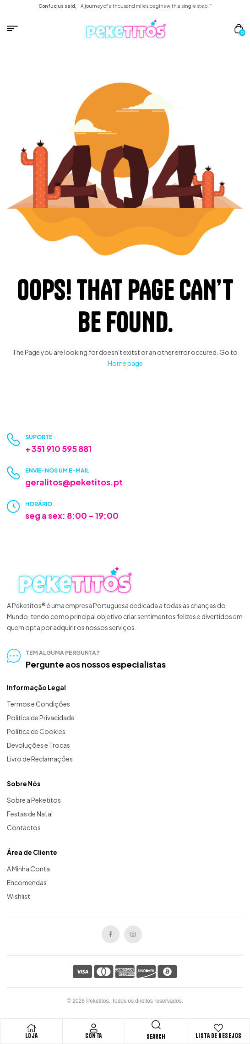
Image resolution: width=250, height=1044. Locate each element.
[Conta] (93, 1028)
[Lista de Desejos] (218, 1028)
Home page (125, 363)
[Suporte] (13, 439)
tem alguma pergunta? (62, 652)
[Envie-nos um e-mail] (13, 473)
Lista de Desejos (219, 1036)
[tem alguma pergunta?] (14, 656)
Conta (93, 1036)
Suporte (39, 437)
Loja (31, 1036)
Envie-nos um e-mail (57, 470)
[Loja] (31, 1028)
